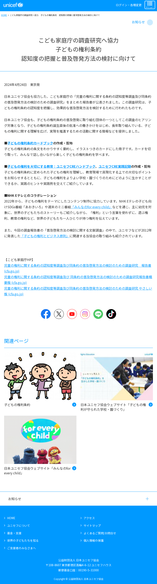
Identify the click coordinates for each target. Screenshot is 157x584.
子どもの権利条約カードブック (30, 143)
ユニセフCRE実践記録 (115, 166)
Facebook (46, 314)
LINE (98, 314)
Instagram (85, 314)
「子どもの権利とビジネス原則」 (45, 235)
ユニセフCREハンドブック (75, 166)
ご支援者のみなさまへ (21, 548)
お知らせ (138, 21)
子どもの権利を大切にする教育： (31, 166)
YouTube (72, 314)
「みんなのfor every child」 (91, 206)
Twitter (59, 314)
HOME (4, 15)
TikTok (111, 314)
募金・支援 (14, 533)
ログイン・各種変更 (129, 5)
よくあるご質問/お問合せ (100, 533)
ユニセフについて (18, 525)
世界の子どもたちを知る (23, 540)
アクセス (89, 518)
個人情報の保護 (94, 540)
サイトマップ (92, 525)
